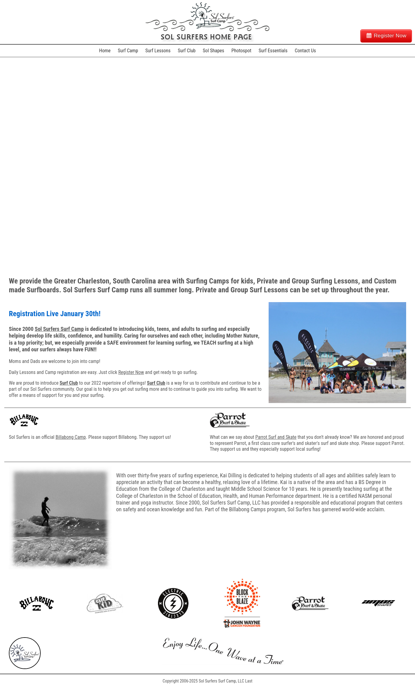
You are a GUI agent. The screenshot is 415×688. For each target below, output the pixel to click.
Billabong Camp (71, 437)
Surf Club (187, 51)
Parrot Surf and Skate (275, 437)
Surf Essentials (273, 51)
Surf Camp (128, 51)
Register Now (390, 36)
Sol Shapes (213, 51)
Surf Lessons (158, 51)
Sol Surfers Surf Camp (59, 329)
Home (105, 51)
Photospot (241, 51)
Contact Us (305, 51)
